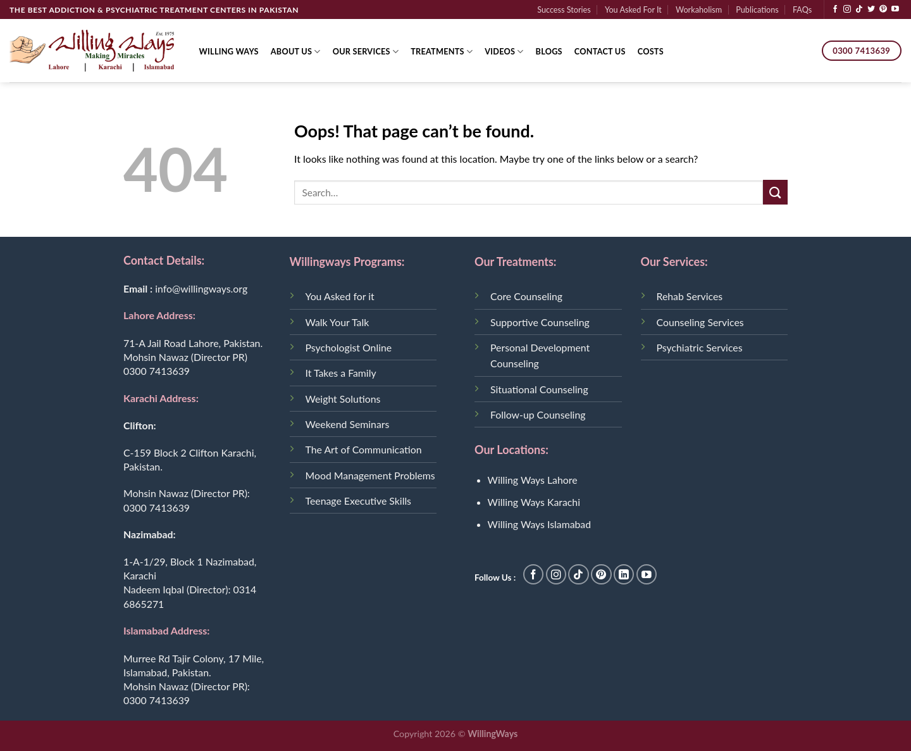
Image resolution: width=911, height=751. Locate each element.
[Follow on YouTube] (895, 9)
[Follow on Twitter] (871, 9)
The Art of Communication (364, 449)
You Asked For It (633, 9)
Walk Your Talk (337, 322)
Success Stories (564, 9)
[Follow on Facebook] (835, 9)
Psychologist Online (349, 347)
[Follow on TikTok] (859, 9)
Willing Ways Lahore (533, 480)
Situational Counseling (539, 389)
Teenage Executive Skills (358, 501)
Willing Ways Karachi (534, 502)
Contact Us (600, 51)
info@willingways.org (201, 288)
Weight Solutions (343, 399)
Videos (504, 52)
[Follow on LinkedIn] (624, 574)
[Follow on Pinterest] (883, 9)
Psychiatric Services (700, 347)
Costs (651, 51)
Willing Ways (229, 51)
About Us (296, 52)
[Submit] (775, 192)
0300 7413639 (156, 371)
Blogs (549, 51)
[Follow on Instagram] (847, 9)
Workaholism (699, 9)
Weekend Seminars (348, 424)
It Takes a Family (341, 373)
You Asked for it (340, 296)
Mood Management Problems (370, 475)
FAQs (802, 9)
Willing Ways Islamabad (540, 524)
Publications (757, 9)
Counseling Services (700, 322)
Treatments (442, 52)
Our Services (366, 52)
